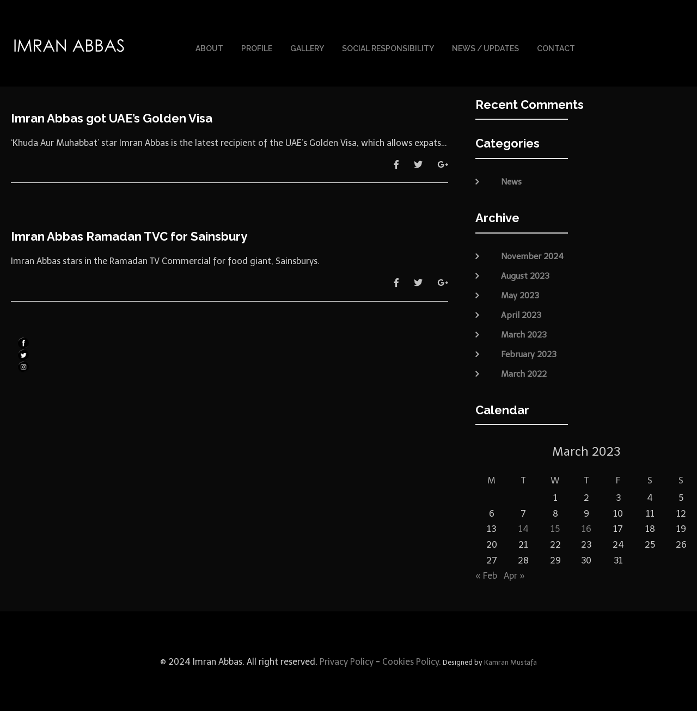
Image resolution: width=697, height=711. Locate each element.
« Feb (486, 574)
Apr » (514, 574)
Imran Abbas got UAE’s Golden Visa (111, 117)
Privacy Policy (345, 660)
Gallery (307, 48)
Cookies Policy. (411, 660)
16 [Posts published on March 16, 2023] (586, 528)
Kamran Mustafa (510, 661)
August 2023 (525, 274)
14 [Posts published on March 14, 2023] (523, 528)
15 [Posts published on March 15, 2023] (555, 528)
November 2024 (532, 255)
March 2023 (524, 333)
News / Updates (485, 48)
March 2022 (524, 372)
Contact (556, 48)
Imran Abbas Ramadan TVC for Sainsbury (129, 235)
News (511, 181)
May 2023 (520, 294)
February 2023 (529, 353)
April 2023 (521, 313)
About (209, 48)
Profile (256, 48)
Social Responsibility (388, 48)
